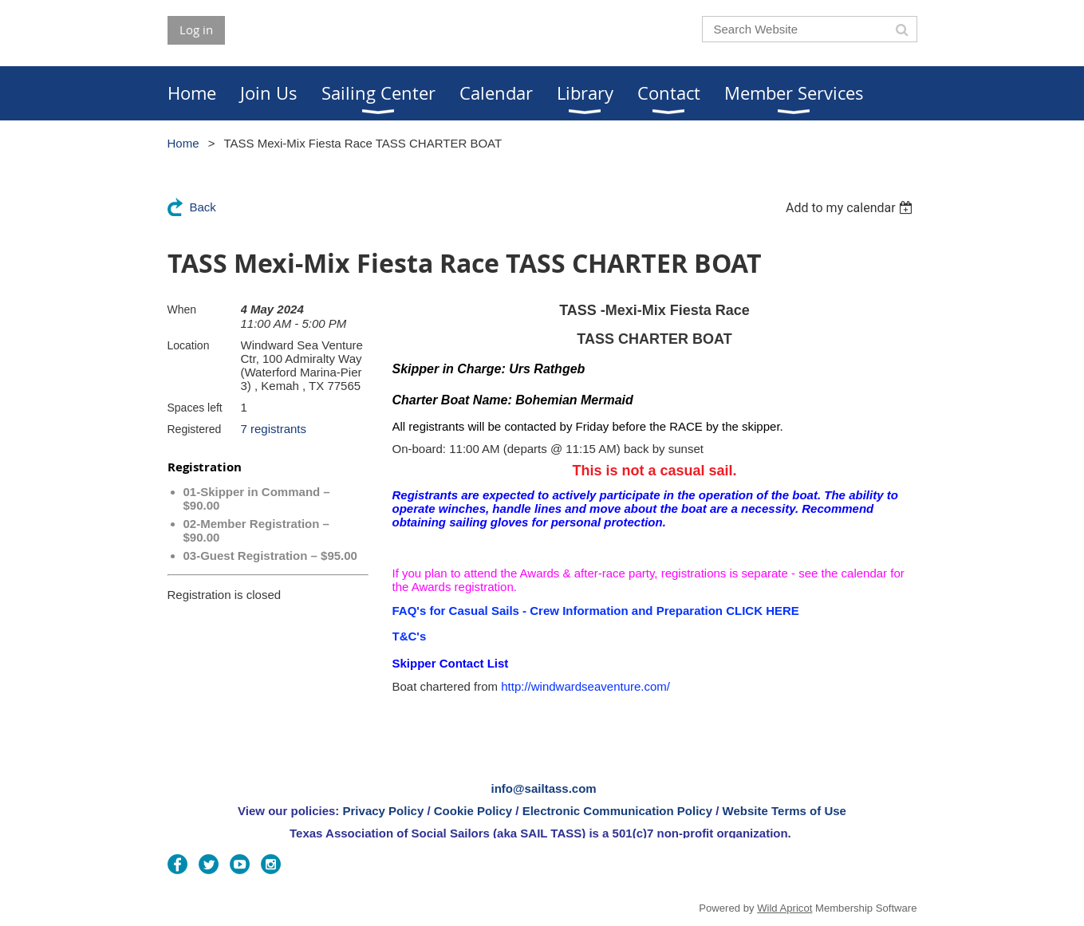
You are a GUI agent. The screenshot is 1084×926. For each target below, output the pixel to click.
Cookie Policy (473, 811)
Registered (195, 429)
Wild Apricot (784, 908)
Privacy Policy (383, 811)
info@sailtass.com (544, 788)
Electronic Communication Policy (617, 811)
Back (203, 207)
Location (189, 345)
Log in (196, 29)
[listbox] (851, 208)
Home (183, 143)
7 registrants (274, 428)
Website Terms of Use (784, 811)
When (182, 309)
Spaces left (195, 407)
